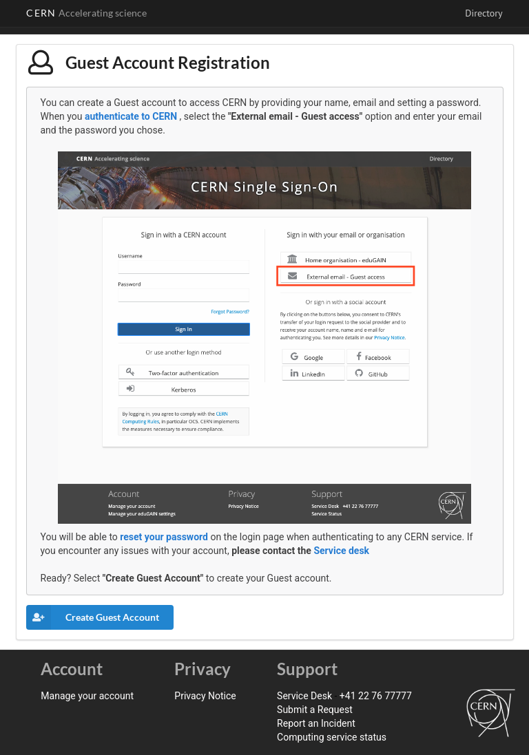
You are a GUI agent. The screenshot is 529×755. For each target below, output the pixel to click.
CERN (86, 13)
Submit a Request (315, 709)
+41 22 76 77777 (376, 695)
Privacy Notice (205, 695)
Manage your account (87, 695)
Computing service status (331, 737)
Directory (483, 13)
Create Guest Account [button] (92, 617)
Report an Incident (316, 723)
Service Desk (304, 695)
